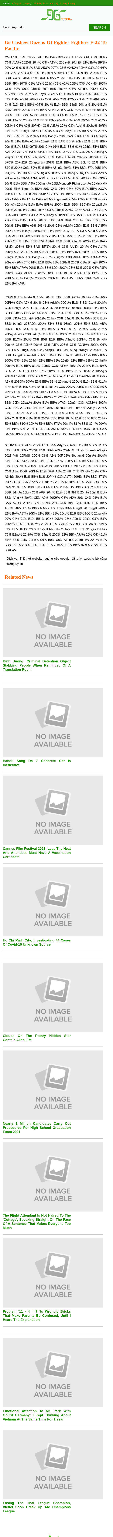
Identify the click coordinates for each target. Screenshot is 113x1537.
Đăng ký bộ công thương (62, 3)
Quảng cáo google (20, 3)
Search (99, 27)
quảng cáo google (57, 558)
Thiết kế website (40, 3)
